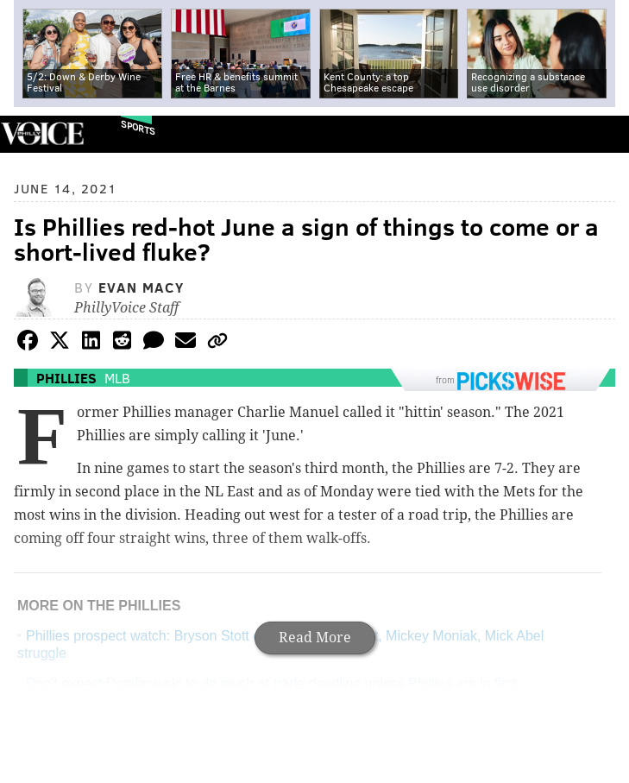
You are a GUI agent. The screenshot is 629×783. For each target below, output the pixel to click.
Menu (601, 134)
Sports (138, 127)
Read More (315, 637)
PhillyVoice (42, 133)
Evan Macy (141, 287)
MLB (117, 378)
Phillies (66, 378)
